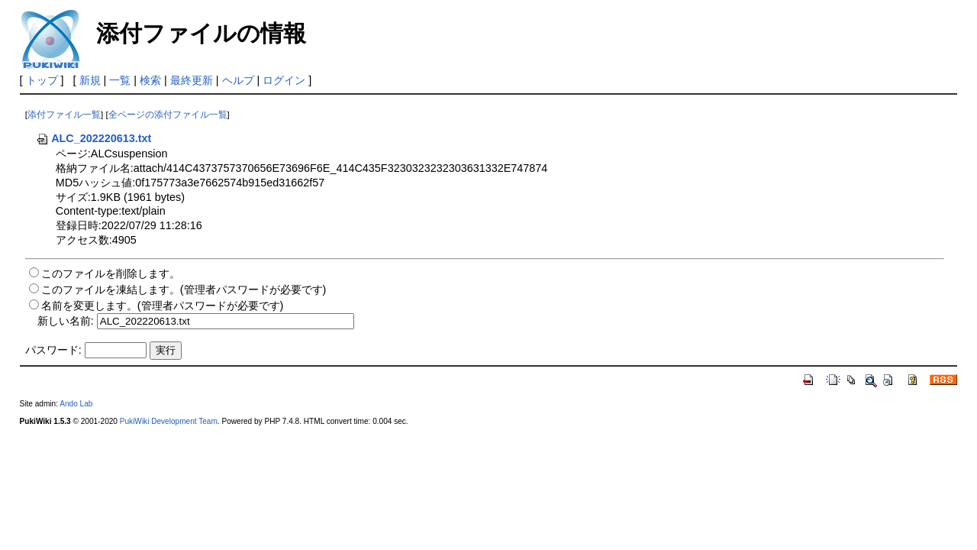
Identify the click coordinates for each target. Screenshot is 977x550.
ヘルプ (238, 80)
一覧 (120, 80)
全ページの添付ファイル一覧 (167, 114)
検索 (150, 80)
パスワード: (53, 350)
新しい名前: (65, 321)
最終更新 (191, 80)
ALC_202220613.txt (93, 138)
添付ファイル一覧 (64, 114)
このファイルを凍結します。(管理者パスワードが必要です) (184, 289)
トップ (42, 80)
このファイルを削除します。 (110, 273)
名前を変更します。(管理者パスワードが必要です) (162, 305)
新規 (90, 80)
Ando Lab (76, 404)
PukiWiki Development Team (169, 421)
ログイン (284, 80)
